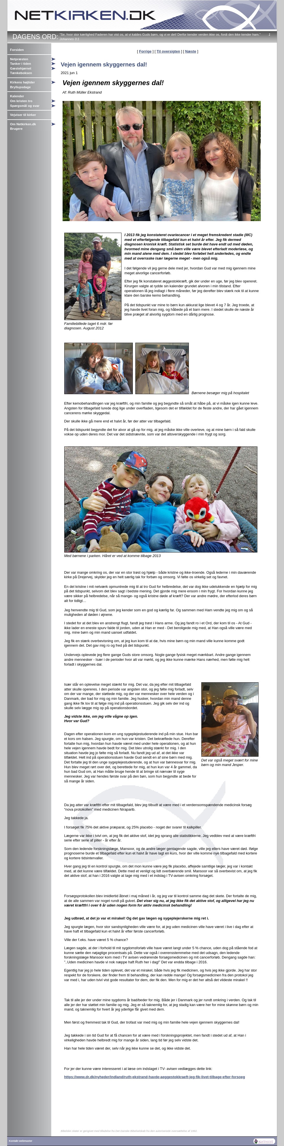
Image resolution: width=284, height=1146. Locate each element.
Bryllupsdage (20, 87)
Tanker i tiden (20, 63)
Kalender (17, 96)
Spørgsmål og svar (25, 105)
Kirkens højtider (22, 82)
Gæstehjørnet (20, 68)
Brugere (16, 128)
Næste (190, 51)
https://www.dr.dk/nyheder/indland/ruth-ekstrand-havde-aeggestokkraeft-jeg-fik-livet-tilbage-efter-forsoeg (154, 1077)
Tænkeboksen (21, 73)
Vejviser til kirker (23, 114)
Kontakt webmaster (21, 1140)
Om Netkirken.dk (23, 124)
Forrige (145, 51)
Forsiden (17, 49)
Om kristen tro (21, 101)
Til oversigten (168, 51)
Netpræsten (19, 59)
